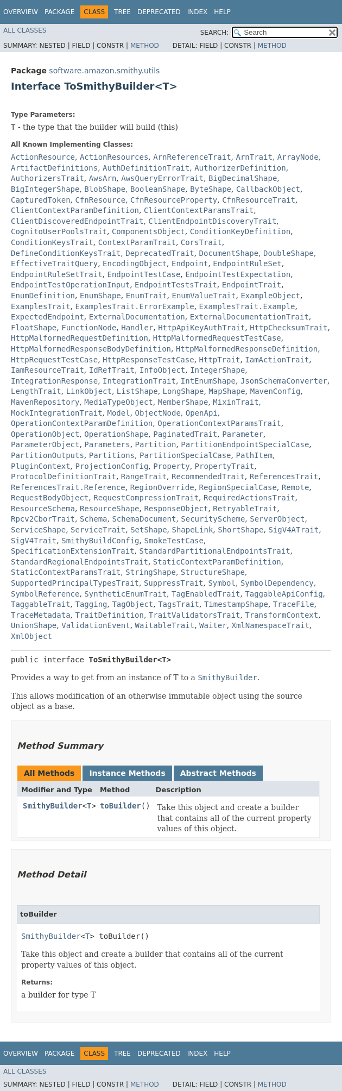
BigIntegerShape (45, 189)
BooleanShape (157, 189)
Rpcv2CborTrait (43, 519)
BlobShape (104, 189)
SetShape (148, 529)
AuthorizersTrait (47, 178)
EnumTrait (146, 295)
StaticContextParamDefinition (217, 561)
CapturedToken (41, 200)
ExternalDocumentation (137, 316)
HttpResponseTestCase (148, 359)
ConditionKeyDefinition (240, 231)
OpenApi (202, 413)
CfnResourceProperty (173, 200)
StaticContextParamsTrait (66, 572)
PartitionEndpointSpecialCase (245, 444)
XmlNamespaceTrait (270, 625)
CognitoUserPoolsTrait (59, 231)
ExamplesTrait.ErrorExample (134, 306)
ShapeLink (192, 529)
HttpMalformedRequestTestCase (217, 338)
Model (118, 413)
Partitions (112, 455)
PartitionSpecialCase (185, 455)
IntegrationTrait (139, 381)
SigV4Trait (33, 540)
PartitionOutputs (47, 455)
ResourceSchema (43, 508)
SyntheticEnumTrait (125, 594)
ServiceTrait (98, 529)
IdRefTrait (112, 370)
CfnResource (100, 200)
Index (197, 12)
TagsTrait (178, 604)
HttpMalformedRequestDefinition (79, 338)
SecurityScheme (213, 519)
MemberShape (183, 402)
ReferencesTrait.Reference (68, 487)
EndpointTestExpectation (237, 274)
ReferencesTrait (284, 476)
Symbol (222, 583)
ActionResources (114, 157)
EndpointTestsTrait (176, 284)
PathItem (254, 455)
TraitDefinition (109, 615)
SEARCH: (214, 32)
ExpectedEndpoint (47, 316)
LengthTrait (36, 391)
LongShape (183, 391)
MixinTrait (235, 402)
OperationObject (45, 434)
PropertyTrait (225, 466)
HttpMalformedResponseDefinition (247, 348)
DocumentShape (229, 253)
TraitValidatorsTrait (194, 615)
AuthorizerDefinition (240, 168)
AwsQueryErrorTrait (162, 178)
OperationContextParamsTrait (219, 423)
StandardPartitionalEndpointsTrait (214, 551)
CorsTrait (201, 242)
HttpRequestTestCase (54, 359)
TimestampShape (236, 604)
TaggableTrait (41, 604)
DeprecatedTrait (159, 253)
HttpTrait (219, 359)
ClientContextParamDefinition (75, 210)
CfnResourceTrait (258, 200)
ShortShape (240, 529)
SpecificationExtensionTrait (73, 551)
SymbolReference (45, 594)
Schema (93, 519)
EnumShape (100, 295)
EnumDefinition (43, 295)
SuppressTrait (174, 583)
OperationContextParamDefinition (82, 423)
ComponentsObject (148, 231)
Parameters (107, 444)
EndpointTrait (252, 284)
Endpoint (190, 263)
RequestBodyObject (49, 497)
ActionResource (43, 157)
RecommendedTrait (208, 476)
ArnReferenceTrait (192, 157)
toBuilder (120, 805)
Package (59, 12)
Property (171, 466)
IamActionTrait (277, 359)
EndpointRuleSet (247, 263)
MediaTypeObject (118, 402)
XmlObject (31, 636)
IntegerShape (217, 370)
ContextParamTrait (137, 242)
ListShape (137, 391)
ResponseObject (176, 508)
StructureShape (213, 572)
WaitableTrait (165, 625)
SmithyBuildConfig (100, 540)
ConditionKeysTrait (52, 242)
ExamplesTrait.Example (247, 306)
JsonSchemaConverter (283, 381)
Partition (155, 444)
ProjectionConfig (111, 466)
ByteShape (210, 189)
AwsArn (103, 178)
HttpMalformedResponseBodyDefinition (91, 348)
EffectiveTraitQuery (54, 263)
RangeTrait (144, 476)
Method (144, 45)
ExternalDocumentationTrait (249, 316)
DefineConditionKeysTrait (66, 253)
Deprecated (159, 12)
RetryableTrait (245, 508)
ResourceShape (110, 508)
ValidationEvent (95, 625)
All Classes (24, 30)
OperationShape (116, 434)
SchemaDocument (144, 519)
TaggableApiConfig (283, 594)
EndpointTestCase (143, 274)
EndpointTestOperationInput (70, 284)
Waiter (213, 625)
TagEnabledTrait (206, 594)
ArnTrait (254, 157)
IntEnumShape (208, 381)
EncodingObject (135, 263)
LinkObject (89, 391)
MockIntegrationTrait (57, 413)
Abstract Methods (218, 773)
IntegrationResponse (54, 381)
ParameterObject (45, 444)
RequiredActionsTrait (249, 497)
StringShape (150, 572)
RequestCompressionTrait (146, 497)
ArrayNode (298, 157)
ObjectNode (158, 413)
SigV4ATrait (293, 529)
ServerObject (277, 519)
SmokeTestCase (174, 540)
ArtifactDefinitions (54, 168)
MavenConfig (275, 391)
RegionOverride (162, 487)
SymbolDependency (277, 583)
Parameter (242, 434)
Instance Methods (127, 773)
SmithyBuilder (53, 805)
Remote (295, 487)
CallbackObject (268, 189)
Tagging (91, 604)
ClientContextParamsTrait (199, 210)
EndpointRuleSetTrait (57, 274)
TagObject (132, 604)
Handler (137, 327)
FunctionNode (88, 327)
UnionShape (33, 625)
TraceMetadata (41, 615)
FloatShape (33, 327)
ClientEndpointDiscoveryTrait (212, 221)
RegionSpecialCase (238, 487)
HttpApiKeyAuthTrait (201, 327)
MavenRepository (45, 402)
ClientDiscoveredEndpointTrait (77, 221)
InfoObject (162, 370)
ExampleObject (270, 295)
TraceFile (293, 604)
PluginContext (41, 466)
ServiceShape (38, 529)
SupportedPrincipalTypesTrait (75, 583)
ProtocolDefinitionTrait (63, 476)
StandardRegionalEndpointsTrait (79, 561)
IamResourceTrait (47, 370)
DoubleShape (288, 253)
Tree (122, 12)
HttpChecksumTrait (288, 327)
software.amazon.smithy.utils (104, 70)
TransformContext (281, 615)
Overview (20, 12)
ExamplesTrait (41, 306)
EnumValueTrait (204, 295)
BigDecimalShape (242, 178)
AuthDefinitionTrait (146, 168)
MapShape (226, 391)
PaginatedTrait (185, 434)
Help (222, 12)
